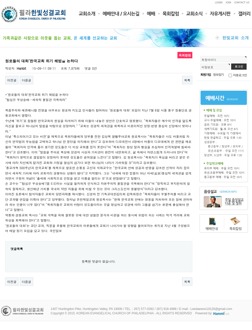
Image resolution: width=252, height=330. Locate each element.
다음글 (26, 80)
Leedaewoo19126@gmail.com (211, 309)
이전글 (11, 80)
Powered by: (212, 313)
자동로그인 (240, 75)
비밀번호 (207, 67)
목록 (187, 80)
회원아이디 (209, 60)
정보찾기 (218, 74)
